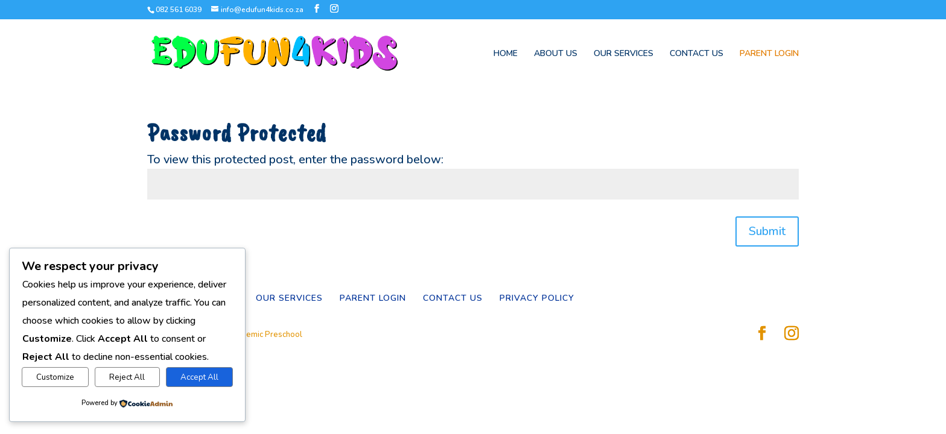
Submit (767, 231)
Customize (55, 377)
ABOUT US (555, 54)
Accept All (199, 377)
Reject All (127, 377)
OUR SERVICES (623, 54)
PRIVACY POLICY (537, 298)
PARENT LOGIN (769, 54)
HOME (506, 54)
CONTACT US (696, 54)
